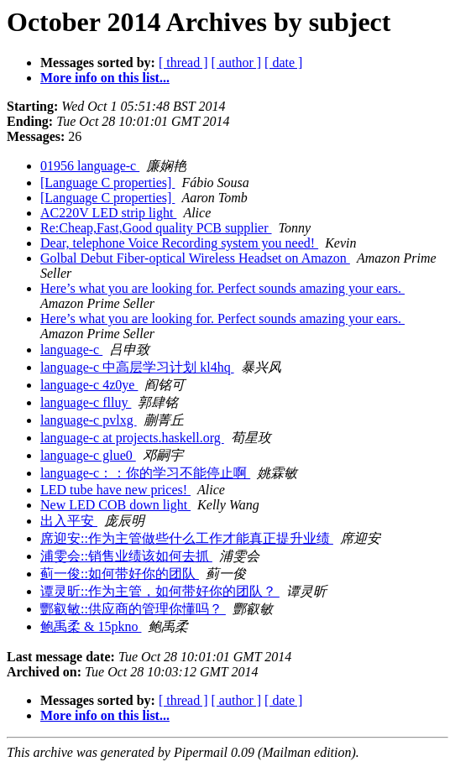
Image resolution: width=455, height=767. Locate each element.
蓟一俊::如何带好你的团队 (119, 573)
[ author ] (237, 62)
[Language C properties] (107, 182)
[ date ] (283, 62)
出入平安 (68, 521)
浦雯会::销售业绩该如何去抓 (126, 556)
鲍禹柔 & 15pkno (90, 626)
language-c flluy (85, 402)
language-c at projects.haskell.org (132, 437)
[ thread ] (183, 62)
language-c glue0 (88, 455)
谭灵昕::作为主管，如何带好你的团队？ (160, 591)
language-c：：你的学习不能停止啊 (145, 473)
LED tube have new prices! (115, 490)
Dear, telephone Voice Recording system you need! (179, 243)
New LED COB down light (115, 505)
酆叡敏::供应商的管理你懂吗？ (133, 609)
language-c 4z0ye (89, 385)
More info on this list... (105, 77)
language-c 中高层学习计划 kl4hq (137, 367)
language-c (71, 349)
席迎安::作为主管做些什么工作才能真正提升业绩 (186, 538)
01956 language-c (89, 166)
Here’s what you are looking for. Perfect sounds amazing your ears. (222, 288)
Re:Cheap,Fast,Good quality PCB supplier (156, 228)
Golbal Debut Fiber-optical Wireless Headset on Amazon (195, 258)
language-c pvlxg (88, 420)
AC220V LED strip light (108, 213)
